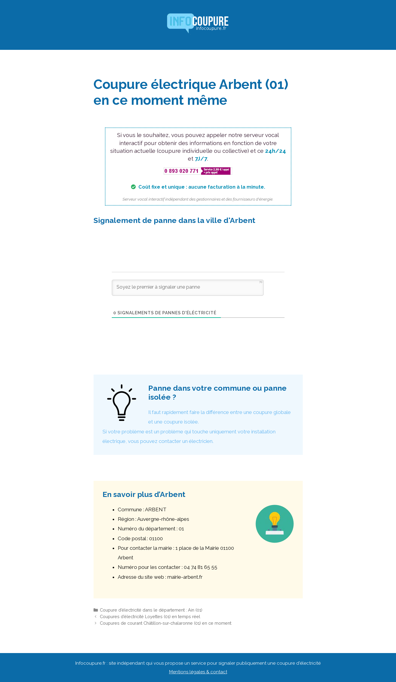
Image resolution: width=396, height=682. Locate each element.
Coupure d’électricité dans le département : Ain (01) (151, 609)
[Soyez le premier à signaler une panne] (188, 288)
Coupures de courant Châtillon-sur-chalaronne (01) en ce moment (165, 623)
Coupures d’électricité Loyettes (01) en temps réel (150, 616)
